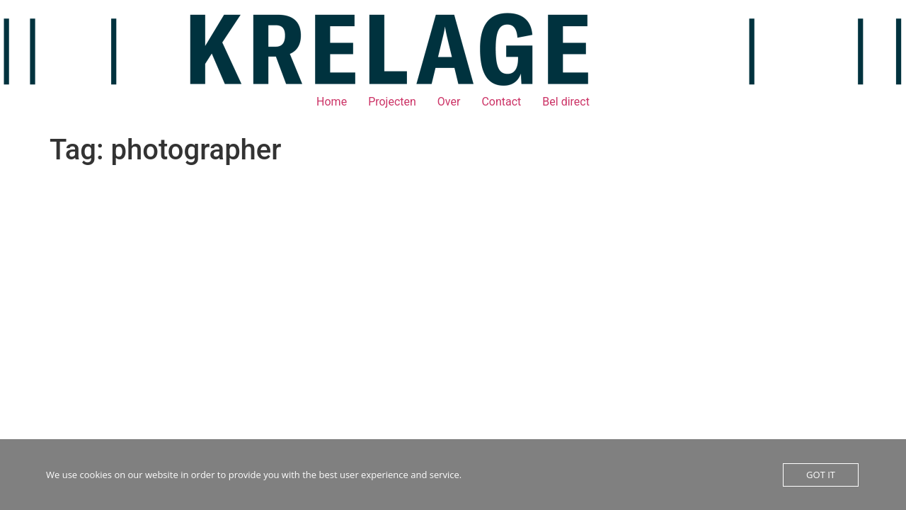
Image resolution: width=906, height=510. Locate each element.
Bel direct (566, 101)
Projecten (392, 101)
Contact (501, 101)
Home (331, 101)
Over (449, 101)
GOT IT (820, 474)
